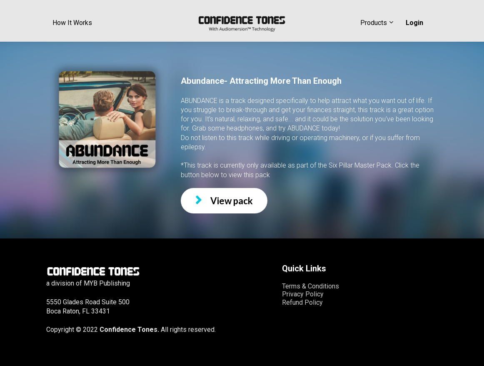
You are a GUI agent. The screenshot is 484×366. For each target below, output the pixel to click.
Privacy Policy (303, 294)
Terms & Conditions (310, 286)
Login (414, 23)
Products (373, 23)
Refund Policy (302, 302)
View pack (224, 200)
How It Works (72, 23)
